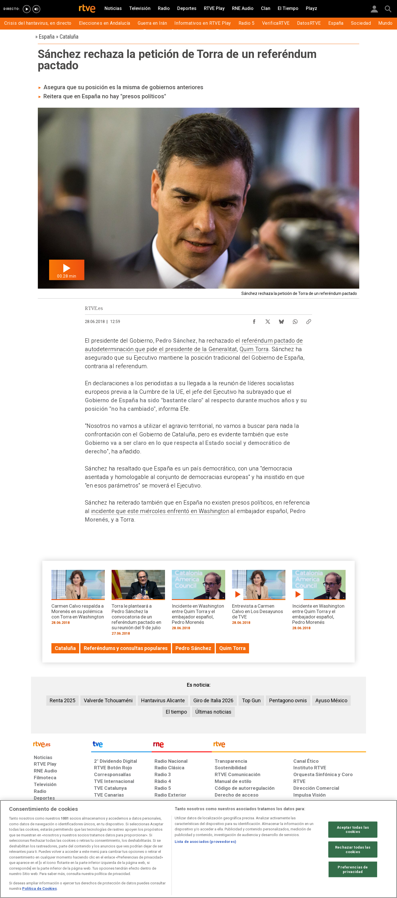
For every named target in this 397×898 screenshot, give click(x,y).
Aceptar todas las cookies (353, 829)
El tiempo (176, 712)
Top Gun (251, 700)
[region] (198, 849)
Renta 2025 (62, 700)
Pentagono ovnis (288, 700)
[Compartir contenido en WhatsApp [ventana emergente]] (295, 320)
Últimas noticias (213, 712)
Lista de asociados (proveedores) (205, 841)
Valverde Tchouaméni (108, 700)
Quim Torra (254, 349)
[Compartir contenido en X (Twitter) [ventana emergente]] (268, 320)
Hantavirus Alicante (163, 700)
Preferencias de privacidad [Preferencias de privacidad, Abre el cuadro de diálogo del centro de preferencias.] (353, 869)
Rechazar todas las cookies (352, 849)
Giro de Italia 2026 (213, 700)
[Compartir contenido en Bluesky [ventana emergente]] (281, 320)
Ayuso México (331, 700)
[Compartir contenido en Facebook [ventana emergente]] (254, 320)
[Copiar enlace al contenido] (308, 320)
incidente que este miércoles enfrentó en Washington (160, 511)
